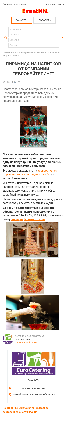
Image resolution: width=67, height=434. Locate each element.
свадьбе (44, 174)
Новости (16, 52)
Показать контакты (33, 388)
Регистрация (19, 4)
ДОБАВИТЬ (44, 20)
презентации (29, 174)
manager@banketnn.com (28, 219)
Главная (6, 52)
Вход (5, 4)
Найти (5, 37)
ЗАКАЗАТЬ (21, 20)
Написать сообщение (26, 342)
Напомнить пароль (54, 4)
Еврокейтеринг (23, 339)
